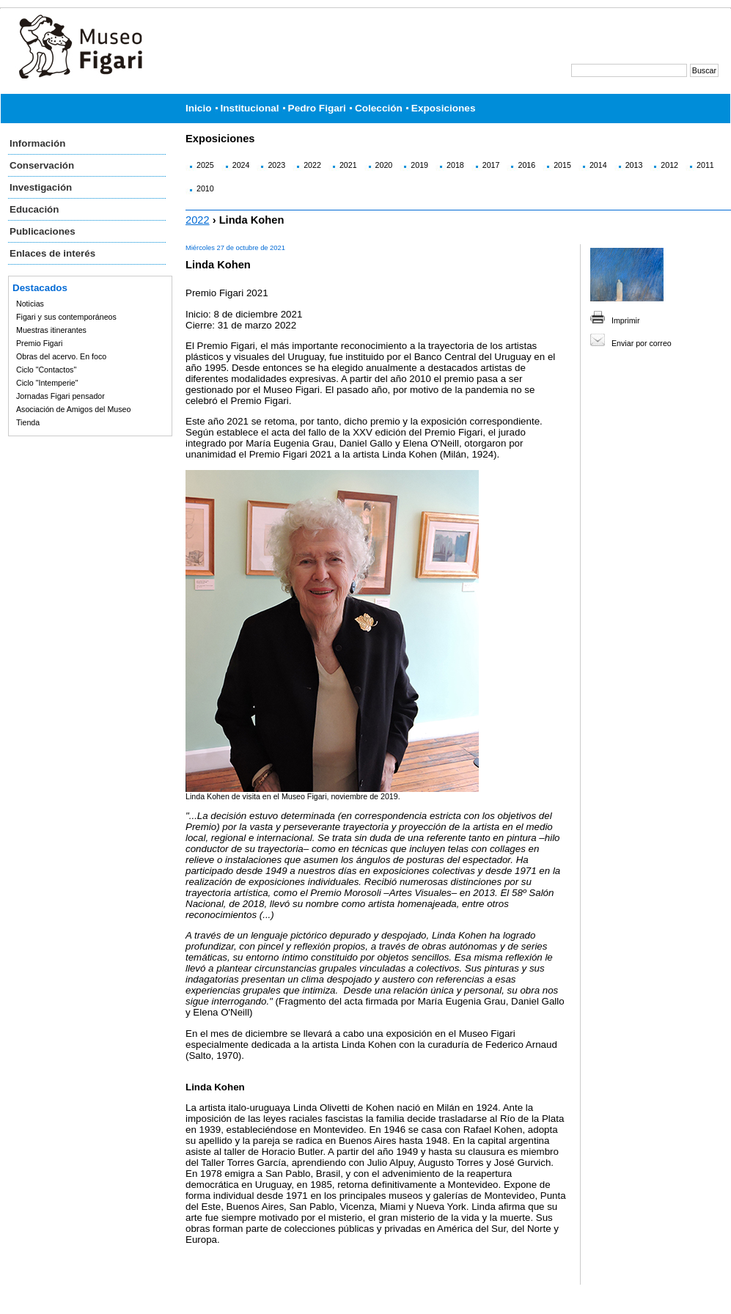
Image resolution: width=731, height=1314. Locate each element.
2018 (455, 165)
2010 (205, 188)
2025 (205, 165)
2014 (598, 165)
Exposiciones (443, 108)
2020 (384, 165)
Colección (379, 108)
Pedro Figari (317, 108)
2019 (419, 165)
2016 (526, 165)
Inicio (198, 108)
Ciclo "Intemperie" (47, 382)
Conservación (42, 165)
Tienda (28, 422)
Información (37, 143)
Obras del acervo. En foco (61, 356)
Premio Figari (39, 343)
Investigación (41, 187)
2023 (276, 165)
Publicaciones (43, 231)
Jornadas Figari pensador (60, 396)
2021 (348, 165)
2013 (634, 165)
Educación (34, 209)
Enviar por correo (641, 343)
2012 (669, 165)
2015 (562, 165)
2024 (241, 165)
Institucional (250, 108)
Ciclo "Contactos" (46, 369)
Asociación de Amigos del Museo (73, 409)
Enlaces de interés (52, 253)
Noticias (30, 303)
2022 (312, 165)
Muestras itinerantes (51, 330)
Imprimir (625, 320)
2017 (491, 165)
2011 (705, 165)
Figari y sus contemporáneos (66, 316)
